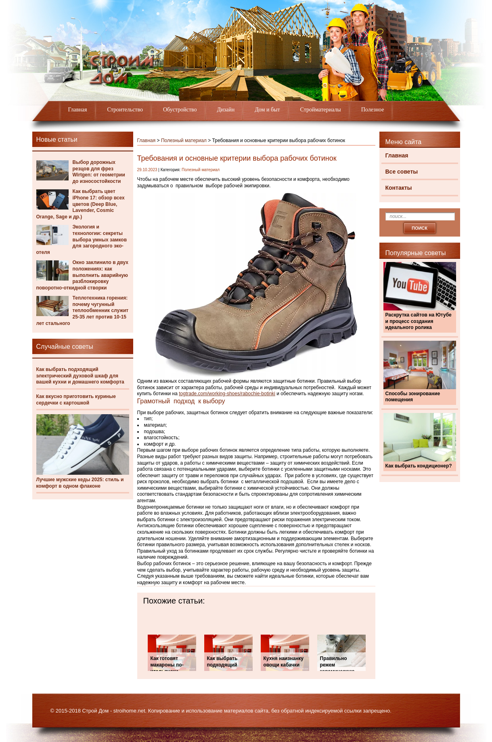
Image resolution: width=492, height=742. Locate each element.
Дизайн (226, 110)
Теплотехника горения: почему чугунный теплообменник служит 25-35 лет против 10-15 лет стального (82, 310)
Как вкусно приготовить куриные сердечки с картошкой (76, 400)
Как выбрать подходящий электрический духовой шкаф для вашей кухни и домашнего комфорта (80, 376)
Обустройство (180, 110)
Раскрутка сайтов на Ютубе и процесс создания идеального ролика (418, 321)
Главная (77, 110)
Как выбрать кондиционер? (418, 466)
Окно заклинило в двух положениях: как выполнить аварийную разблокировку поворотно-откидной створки (82, 275)
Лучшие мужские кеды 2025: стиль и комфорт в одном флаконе (80, 483)
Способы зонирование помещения (412, 397)
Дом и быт (267, 110)
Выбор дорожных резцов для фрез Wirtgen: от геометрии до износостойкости (99, 171)
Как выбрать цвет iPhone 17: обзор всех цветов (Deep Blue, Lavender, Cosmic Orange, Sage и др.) (80, 204)
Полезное (372, 110)
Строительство (125, 110)
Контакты (398, 187)
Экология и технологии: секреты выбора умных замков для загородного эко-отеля (81, 239)
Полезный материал (184, 140)
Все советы (401, 171)
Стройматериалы (320, 110)
